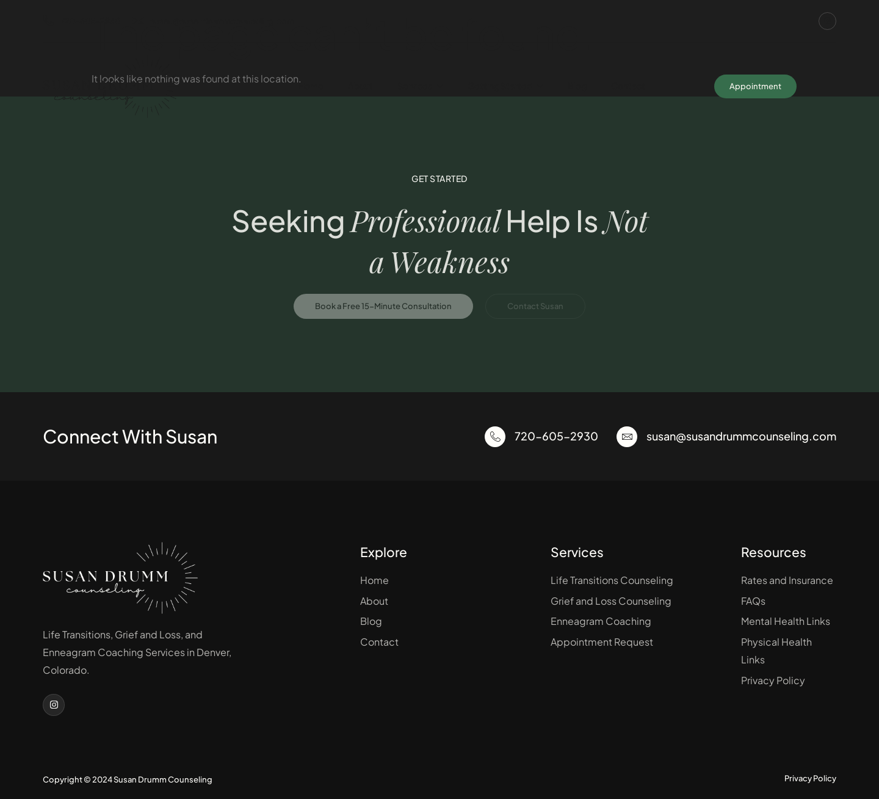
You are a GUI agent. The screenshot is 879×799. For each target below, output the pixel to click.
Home (311, 85)
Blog (577, 85)
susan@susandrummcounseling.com (213, 21)
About (360, 85)
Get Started (439, 178)
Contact (628, 85)
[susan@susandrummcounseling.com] (627, 436)
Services (420, 86)
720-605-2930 (81, 21)
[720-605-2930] (495, 436)
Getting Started (505, 86)
